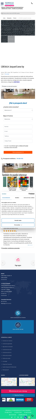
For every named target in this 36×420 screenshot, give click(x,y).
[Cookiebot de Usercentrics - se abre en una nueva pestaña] (28, 194)
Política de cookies (6, 358)
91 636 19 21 (8, 412)
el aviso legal (14, 145)
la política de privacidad (23, 145)
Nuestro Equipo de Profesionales (9, 367)
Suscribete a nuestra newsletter (11, 147)
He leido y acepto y (16, 145)
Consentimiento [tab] (6, 197)
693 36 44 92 (8, 303)
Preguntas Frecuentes (7, 364)
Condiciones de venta (7, 349)
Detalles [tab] (17, 197)
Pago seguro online (18, 329)
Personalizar (18, 225)
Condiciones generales (7, 343)
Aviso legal (5, 361)
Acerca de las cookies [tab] (29, 197)
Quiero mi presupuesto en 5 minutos (18, 317)
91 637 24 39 (27, 412)
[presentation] (2, 262)
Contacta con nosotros (7, 340)
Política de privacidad (7, 355)
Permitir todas (18, 220)
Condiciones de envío (7, 352)
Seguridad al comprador (8, 346)
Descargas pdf (6, 369)
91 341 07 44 (18, 412)
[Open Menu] (2, 4)
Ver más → (7, 74)
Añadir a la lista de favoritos (9, 86)
